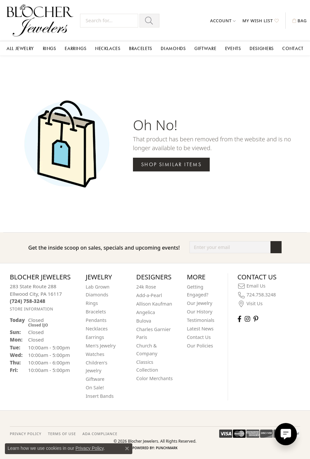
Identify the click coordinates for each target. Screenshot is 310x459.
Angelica (145, 312)
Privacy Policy (89, 448)
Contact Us (199, 337)
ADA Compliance (99, 433)
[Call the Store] (27, 301)
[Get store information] (31, 309)
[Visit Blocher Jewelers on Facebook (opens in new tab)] (239, 319)
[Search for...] (109, 20)
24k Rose (146, 287)
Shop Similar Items (171, 164)
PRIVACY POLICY (25, 433)
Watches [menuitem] (95, 354)
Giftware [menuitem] (95, 379)
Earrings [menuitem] (95, 337)
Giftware (205, 48)
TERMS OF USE (62, 433)
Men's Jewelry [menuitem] (101, 346)
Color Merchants (154, 378)
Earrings (75, 48)
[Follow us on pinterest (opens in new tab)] (255, 319)
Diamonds (173, 48)
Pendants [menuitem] (96, 320)
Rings (49, 48)
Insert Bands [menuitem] (100, 396)
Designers (262, 48)
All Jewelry (20, 48)
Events (233, 48)
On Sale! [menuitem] (95, 387)
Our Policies (200, 346)
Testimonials (200, 320)
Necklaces (108, 48)
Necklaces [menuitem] (96, 329)
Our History (199, 312)
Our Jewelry (199, 303)
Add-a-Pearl (149, 295)
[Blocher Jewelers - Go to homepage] (41, 20)
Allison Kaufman (154, 304)
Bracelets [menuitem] (96, 312)
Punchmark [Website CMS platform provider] (167, 448)
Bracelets (140, 48)
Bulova (143, 321)
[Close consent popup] (127, 448)
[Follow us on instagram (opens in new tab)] (247, 319)
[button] (223, 20)
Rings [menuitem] (92, 303)
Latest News (200, 329)
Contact (292, 48)
